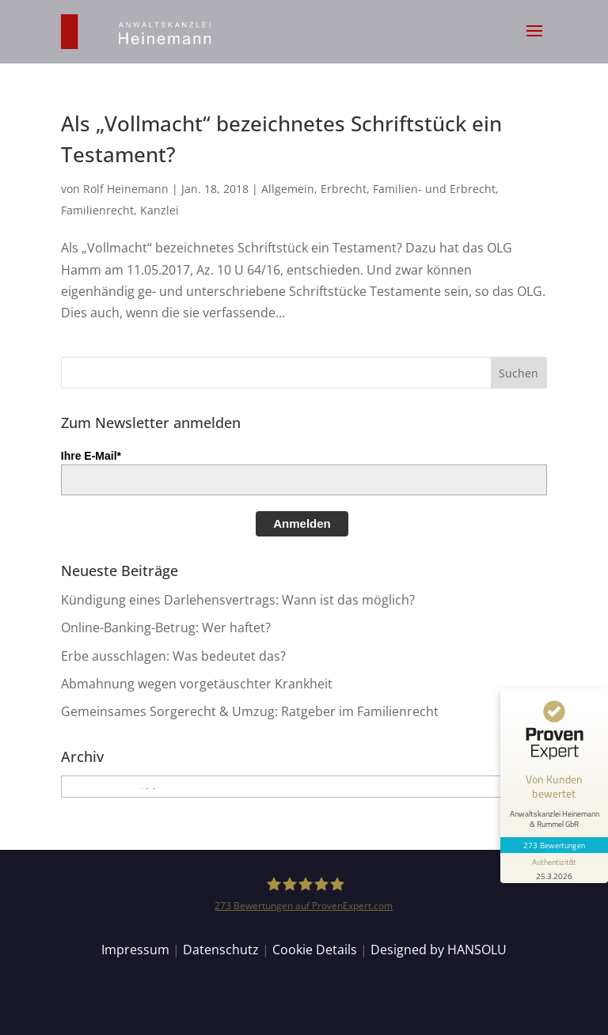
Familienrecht (97, 210)
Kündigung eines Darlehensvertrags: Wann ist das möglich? (238, 599)
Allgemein (287, 188)
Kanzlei (159, 210)
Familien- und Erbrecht (434, 188)
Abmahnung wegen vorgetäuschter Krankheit (196, 683)
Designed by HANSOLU (438, 949)
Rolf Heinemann (126, 188)
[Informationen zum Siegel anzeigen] (554, 868)
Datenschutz (221, 949)
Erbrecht (344, 188)
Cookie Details (314, 949)
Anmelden (302, 523)
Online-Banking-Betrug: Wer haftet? (166, 627)
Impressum (135, 949)
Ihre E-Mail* (91, 455)
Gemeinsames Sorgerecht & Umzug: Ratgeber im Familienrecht (250, 711)
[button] (534, 41)
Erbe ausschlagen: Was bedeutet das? (173, 656)
